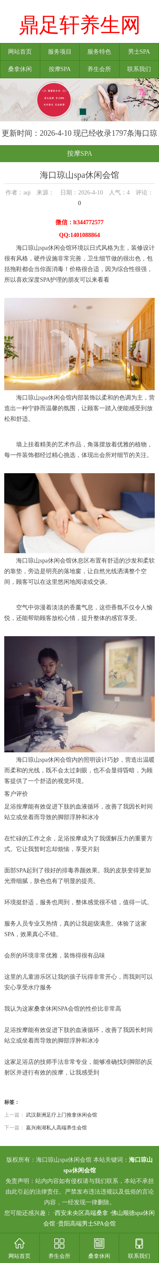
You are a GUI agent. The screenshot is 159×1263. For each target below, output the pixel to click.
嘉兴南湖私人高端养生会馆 (56, 1128)
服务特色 (99, 52)
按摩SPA (60, 69)
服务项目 (60, 52)
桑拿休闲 (20, 69)
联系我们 (139, 69)
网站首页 (20, 52)
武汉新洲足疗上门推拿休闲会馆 (61, 1115)
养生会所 (99, 69)
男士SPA (139, 52)
